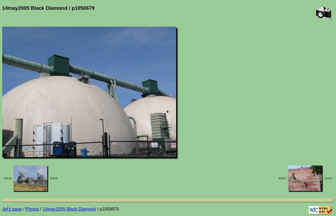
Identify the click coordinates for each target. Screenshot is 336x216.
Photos (32, 209)
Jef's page (12, 209)
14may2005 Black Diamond (69, 209)
